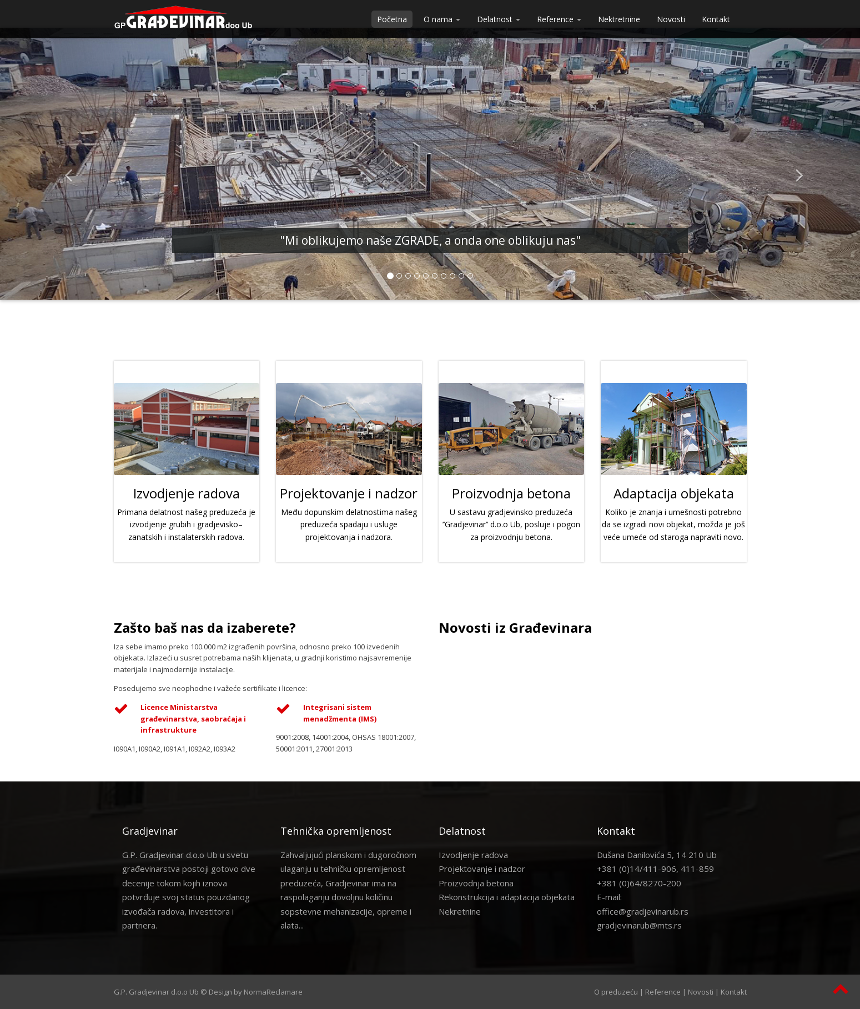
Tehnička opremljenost (335, 831)
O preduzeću (616, 992)
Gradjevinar (150, 831)
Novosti (671, 19)
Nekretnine (460, 911)
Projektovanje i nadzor (482, 868)
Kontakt (716, 19)
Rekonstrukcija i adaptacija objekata (507, 896)
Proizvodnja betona (476, 883)
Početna (392, 19)
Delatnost (462, 831)
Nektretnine (619, 19)
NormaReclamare (273, 992)
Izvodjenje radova (473, 854)
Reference (663, 992)
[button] (64, 164)
